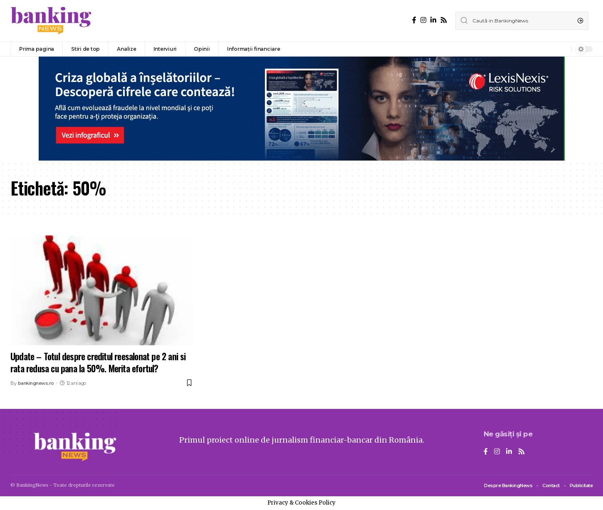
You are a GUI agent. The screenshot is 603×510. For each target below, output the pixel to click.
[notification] (563, 49)
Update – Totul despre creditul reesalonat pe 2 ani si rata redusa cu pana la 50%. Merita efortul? (98, 362)
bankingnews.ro (36, 383)
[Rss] (443, 20)
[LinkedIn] (433, 20)
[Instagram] (423, 20)
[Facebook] (414, 20)
